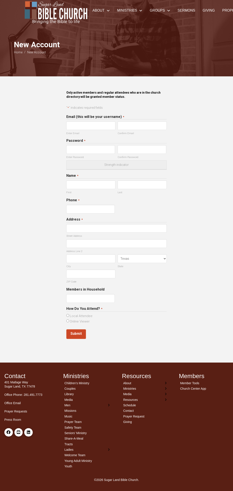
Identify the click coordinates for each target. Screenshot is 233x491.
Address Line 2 (74, 251)
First (69, 192)
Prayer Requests (15, 411)
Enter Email (72, 133)
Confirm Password (128, 157)
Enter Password (75, 157)
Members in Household (85, 289)
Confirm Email (126, 133)
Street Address (74, 235)
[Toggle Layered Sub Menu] (87, 405)
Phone (73, 200)
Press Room (12, 419)
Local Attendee (81, 316)
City (68, 266)
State (120, 266)
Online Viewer (80, 321)
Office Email (12, 403)
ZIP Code (71, 281)
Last (120, 192)
